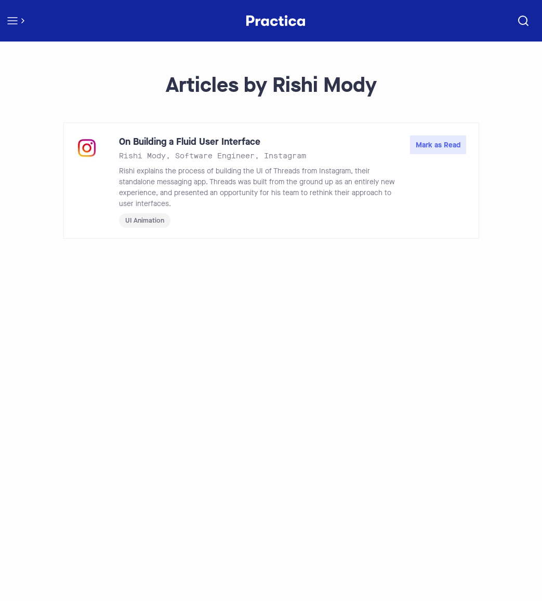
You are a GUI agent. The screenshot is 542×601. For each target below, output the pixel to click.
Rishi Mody (142, 156)
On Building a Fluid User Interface (189, 141)
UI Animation (144, 220)
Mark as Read (438, 145)
